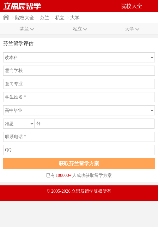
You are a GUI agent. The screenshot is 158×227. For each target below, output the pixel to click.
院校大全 (24, 17)
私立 (59, 17)
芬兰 (44, 17)
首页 (6, 17)
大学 (75, 17)
